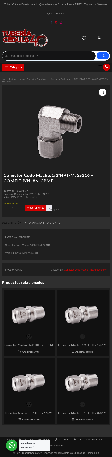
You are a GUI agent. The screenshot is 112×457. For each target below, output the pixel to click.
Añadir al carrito (35, 207)
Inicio (4, 79)
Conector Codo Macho (38, 79)
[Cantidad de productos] (13, 208)
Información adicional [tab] (42, 222)
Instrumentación (17, 79)
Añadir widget (56, 445)
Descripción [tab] (12, 222)
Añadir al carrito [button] (31, 351)
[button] (102, 92)
